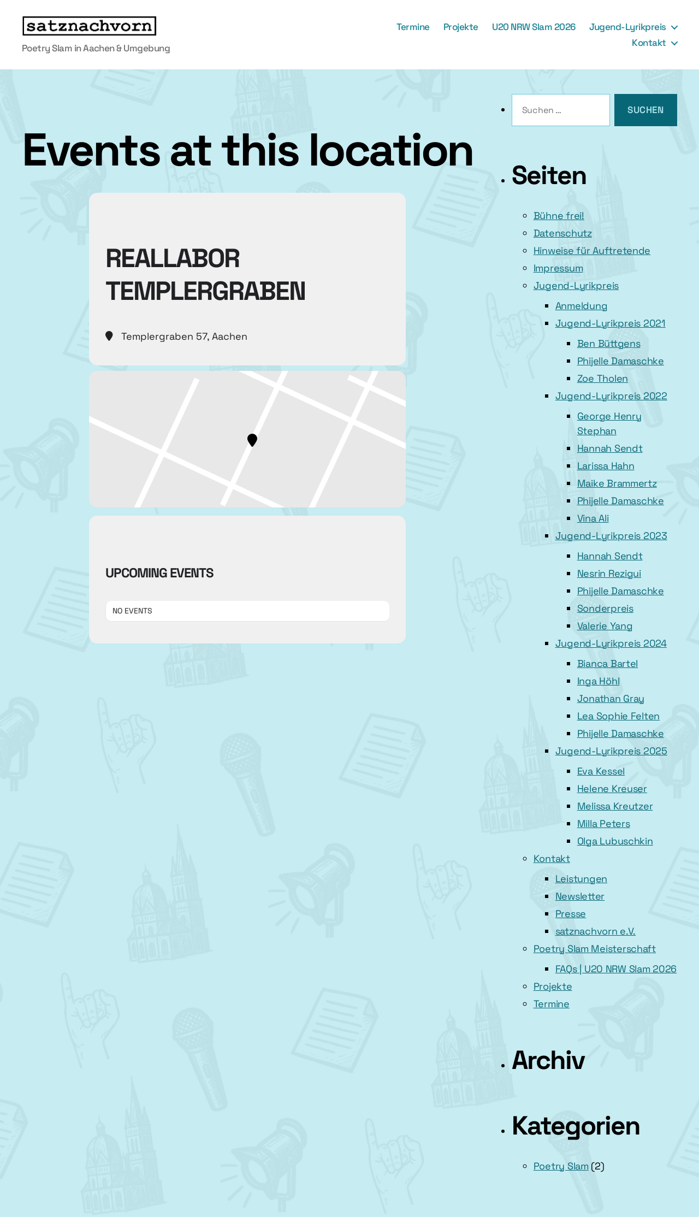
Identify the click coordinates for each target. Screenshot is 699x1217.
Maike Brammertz (617, 483)
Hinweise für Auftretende (592, 250)
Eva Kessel (601, 771)
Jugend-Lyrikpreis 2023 (611, 535)
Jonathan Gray (611, 698)
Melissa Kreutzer (615, 806)
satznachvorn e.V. (595, 931)
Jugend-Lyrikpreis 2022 (611, 395)
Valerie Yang (605, 625)
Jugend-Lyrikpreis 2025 (611, 751)
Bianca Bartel (607, 663)
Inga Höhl (598, 681)
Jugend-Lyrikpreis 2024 (611, 643)
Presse (570, 913)
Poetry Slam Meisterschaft (595, 948)
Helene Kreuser (612, 788)
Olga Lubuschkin (615, 841)
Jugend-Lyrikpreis (627, 26)
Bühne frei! (559, 215)
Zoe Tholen (602, 378)
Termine (413, 26)
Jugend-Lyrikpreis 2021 (610, 323)
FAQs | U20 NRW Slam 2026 (616, 968)
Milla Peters (603, 823)
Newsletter (580, 896)
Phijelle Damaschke (620, 361)
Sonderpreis (605, 608)
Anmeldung (581, 305)
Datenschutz (563, 233)
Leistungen (581, 878)
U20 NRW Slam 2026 (534, 26)
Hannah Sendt (610, 448)
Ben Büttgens (609, 343)
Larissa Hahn (606, 465)
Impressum (558, 268)
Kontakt (649, 42)
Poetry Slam (561, 1166)
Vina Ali (593, 518)
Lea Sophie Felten (618, 716)
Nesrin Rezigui (609, 573)
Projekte (460, 26)
